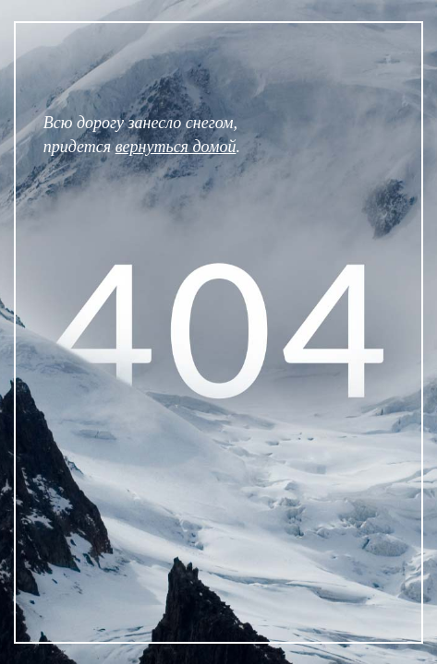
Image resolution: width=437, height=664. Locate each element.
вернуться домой (176, 146)
